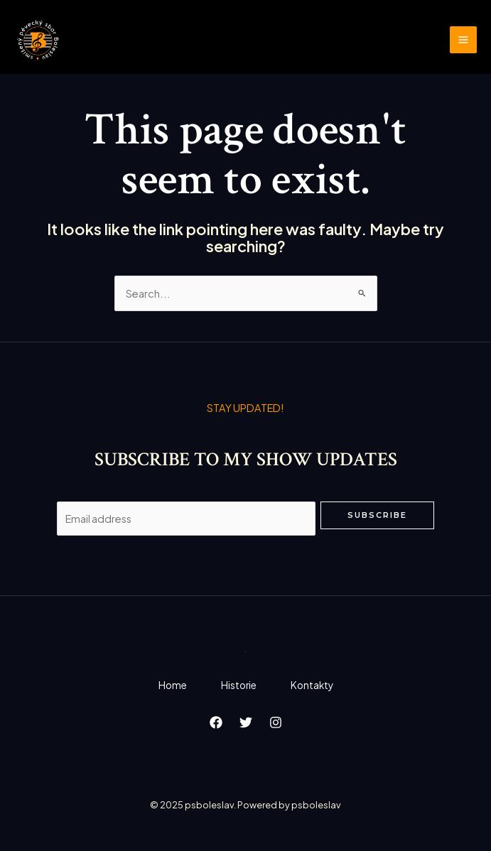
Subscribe (377, 515)
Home (172, 685)
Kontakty (312, 685)
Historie (239, 685)
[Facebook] (216, 722)
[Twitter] (245, 722)
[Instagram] (275, 722)
